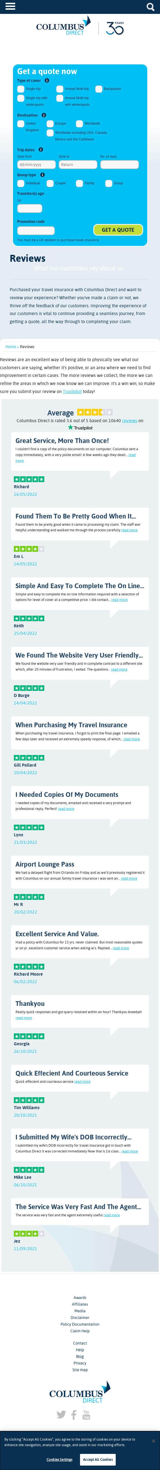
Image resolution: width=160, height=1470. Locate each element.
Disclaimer (80, 1317)
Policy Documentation (80, 1324)
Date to (64, 156)
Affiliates (80, 1304)
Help (80, 1350)
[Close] (153, 1440)
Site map (80, 1370)
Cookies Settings (59, 1460)
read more (129, 530)
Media (80, 1311)
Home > (12, 346)
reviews (129, 420)
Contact (80, 1343)
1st (19, 200)
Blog (80, 1356)
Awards (80, 1297)
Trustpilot (72, 391)
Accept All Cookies (97, 1460)
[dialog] (80, 1450)
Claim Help (80, 1331)
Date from (24, 156)
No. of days (108, 156)
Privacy (80, 1363)
